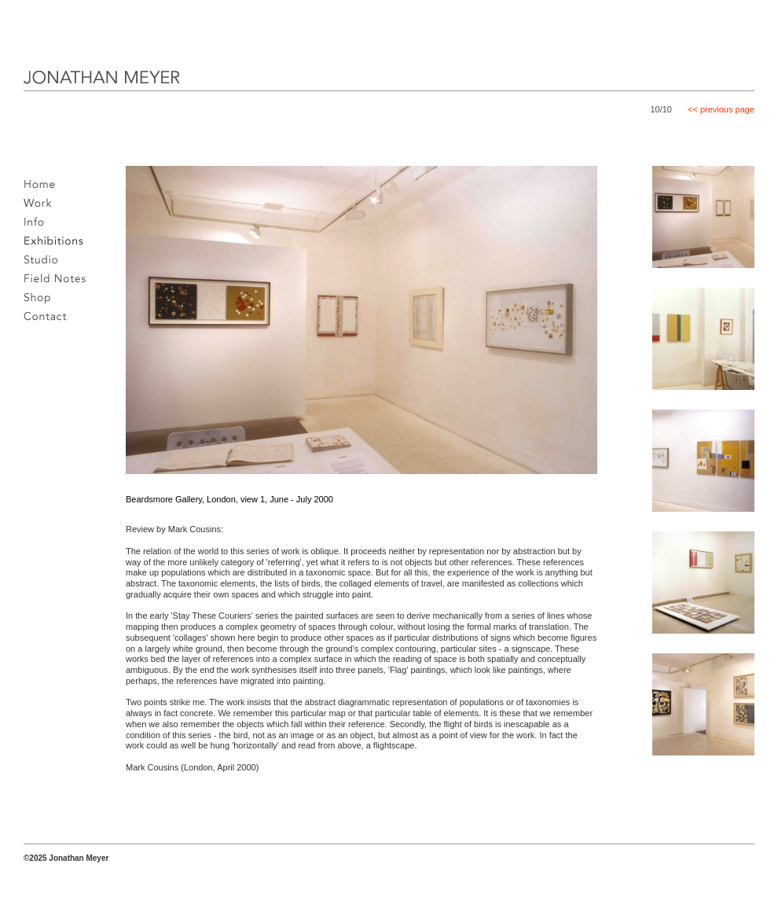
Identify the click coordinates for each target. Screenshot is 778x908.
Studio (45, 264)
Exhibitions (58, 245)
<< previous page (721, 109)
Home (44, 188)
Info (38, 226)
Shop (41, 301)
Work (42, 207)
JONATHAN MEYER (77, 88)
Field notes (59, 283)
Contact (49, 320)
